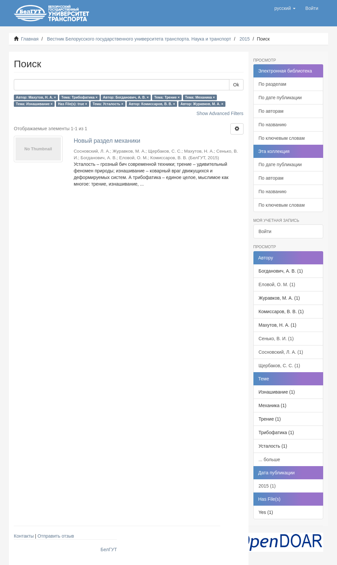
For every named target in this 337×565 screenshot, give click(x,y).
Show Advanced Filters (219, 113)
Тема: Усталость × (107, 104)
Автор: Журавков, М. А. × (201, 104)
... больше (269, 459)
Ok (236, 84)
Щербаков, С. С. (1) (279, 365)
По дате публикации (280, 97)
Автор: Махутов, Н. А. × (36, 97)
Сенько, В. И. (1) (276, 338)
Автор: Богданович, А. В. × (126, 97)
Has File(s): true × (72, 104)
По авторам (271, 111)
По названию (273, 124)
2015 (245, 39)
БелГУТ (109, 549)
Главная (30, 39)
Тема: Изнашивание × (34, 104)
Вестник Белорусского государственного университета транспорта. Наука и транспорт (139, 39)
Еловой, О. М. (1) (277, 284)
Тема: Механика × (200, 97)
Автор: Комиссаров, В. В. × (152, 104)
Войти (265, 231)
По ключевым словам (282, 138)
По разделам (272, 84)
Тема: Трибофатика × (79, 97)
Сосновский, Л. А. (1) (281, 352)
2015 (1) (267, 486)
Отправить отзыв (56, 536)
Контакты (24, 536)
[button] (285, 8)
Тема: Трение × (166, 97)
